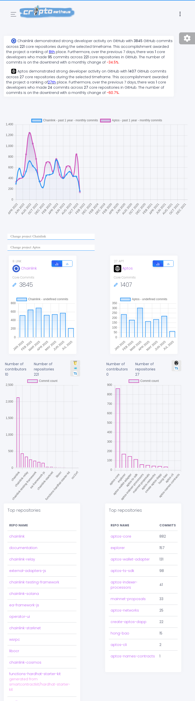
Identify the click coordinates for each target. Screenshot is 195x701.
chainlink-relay (22, 559)
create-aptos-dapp (128, 621)
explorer (118, 547)
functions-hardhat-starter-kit (35, 673)
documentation (23, 547)
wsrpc (14, 639)
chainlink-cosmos (25, 662)
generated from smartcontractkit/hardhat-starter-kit (39, 684)
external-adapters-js (27, 570)
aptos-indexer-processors (124, 585)
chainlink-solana (24, 593)
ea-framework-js (24, 605)
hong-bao (120, 633)
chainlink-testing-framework (34, 582)
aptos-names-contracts (133, 656)
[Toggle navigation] (13, 14)
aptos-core (121, 536)
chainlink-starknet (25, 628)
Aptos (123, 268)
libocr (14, 650)
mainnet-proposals (128, 598)
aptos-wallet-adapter (130, 559)
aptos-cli (119, 644)
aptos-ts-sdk (122, 570)
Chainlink (24, 268)
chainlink (17, 536)
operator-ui (19, 616)
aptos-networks (125, 610)
